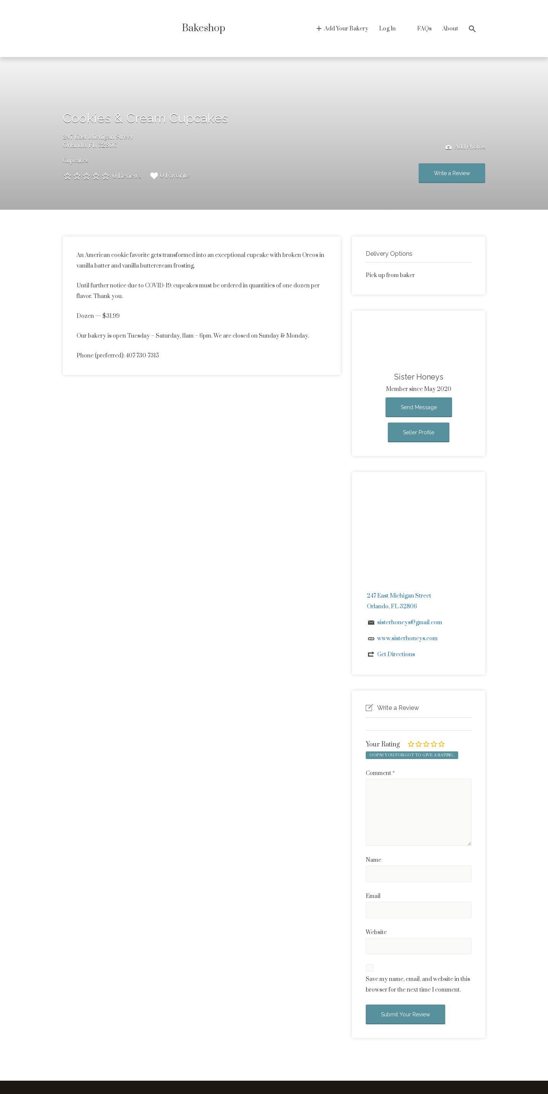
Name (373, 860)
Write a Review (452, 173)
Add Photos (465, 147)
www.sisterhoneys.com (407, 638)
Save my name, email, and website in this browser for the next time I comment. (418, 985)
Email (373, 896)
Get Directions (396, 654)
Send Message (419, 407)
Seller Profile (418, 432)
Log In (387, 28)
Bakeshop (203, 28)
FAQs (424, 28)
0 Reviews (127, 176)
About (450, 28)
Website (376, 932)
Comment (380, 773)
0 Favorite (170, 176)
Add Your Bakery (346, 28)
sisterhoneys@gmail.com (409, 622)
